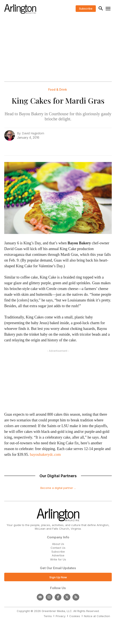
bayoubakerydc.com (45, 454)
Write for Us (58, 559)
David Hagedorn (33, 133)
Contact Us (58, 547)
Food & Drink (57, 89)
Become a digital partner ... (58, 488)
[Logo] (20, 9)
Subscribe (58, 551)
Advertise (58, 555)
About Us (58, 544)
